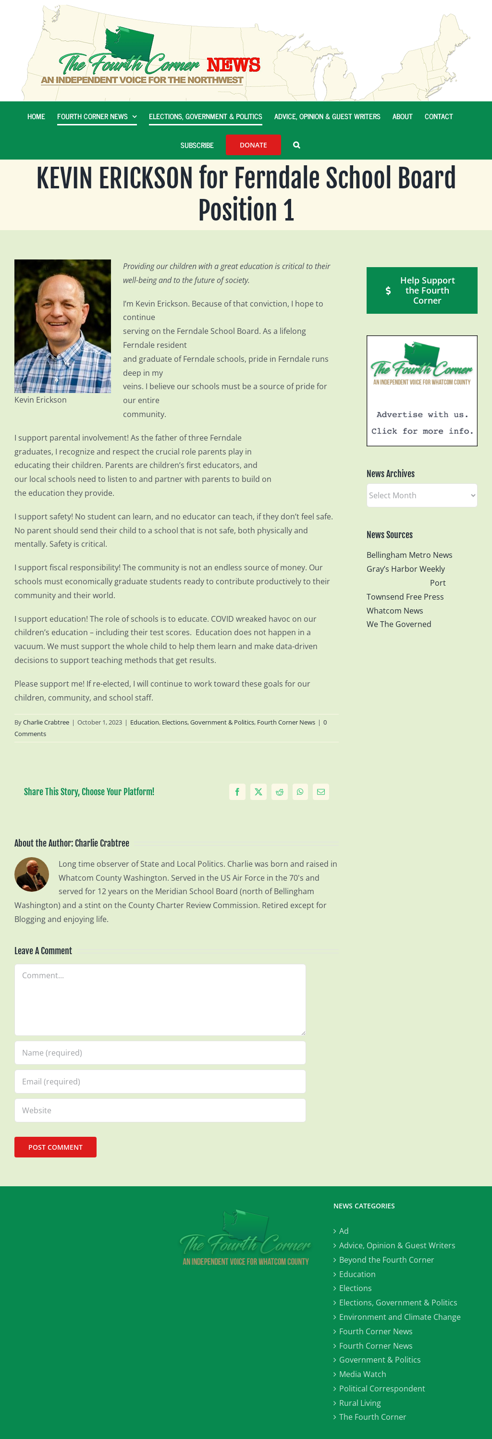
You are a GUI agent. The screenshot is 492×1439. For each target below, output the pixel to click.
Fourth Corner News (286, 722)
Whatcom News (395, 610)
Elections (355, 1288)
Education (144, 722)
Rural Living (360, 1403)
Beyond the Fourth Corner (386, 1260)
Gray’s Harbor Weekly (410, 569)
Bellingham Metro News (410, 555)
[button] (296, 144)
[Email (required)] (160, 1082)
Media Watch (362, 1374)
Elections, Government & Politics (208, 722)
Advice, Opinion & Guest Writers (397, 1245)
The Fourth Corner (372, 1417)
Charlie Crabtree (46, 722)
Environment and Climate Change (400, 1317)
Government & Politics (380, 1359)
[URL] (160, 1110)
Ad (344, 1231)
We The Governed (399, 624)
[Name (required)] (160, 1053)
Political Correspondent (382, 1388)
